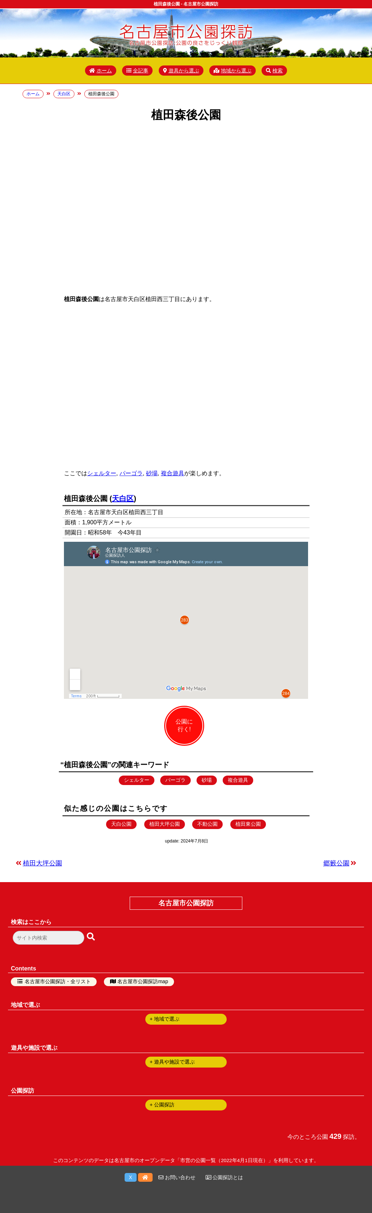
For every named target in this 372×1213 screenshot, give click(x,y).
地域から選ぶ (232, 70)
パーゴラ (131, 473)
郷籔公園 (336, 863)
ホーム (100, 70)
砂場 (152, 473)
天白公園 (121, 824)
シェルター (101, 473)
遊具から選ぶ (181, 70)
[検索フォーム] (48, 938)
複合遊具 (172, 473)
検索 (274, 70)
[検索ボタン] (91, 937)
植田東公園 (248, 824)
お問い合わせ (176, 1177)
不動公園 (207, 824)
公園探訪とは (224, 1177)
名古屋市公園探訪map (142, 981)
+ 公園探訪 (162, 1105)
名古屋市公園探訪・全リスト (58, 981)
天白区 (123, 499)
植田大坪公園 (164, 824)
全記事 (137, 70)
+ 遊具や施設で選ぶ (172, 1062)
